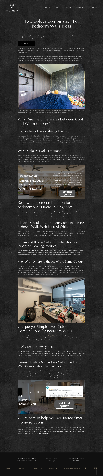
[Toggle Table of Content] (31, 43)
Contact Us (93, 7)
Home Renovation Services (71, 468)
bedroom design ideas (48, 336)
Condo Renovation (35, 468)
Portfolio (58, 7)
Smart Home (80, 7)
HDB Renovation (52, 468)
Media (68, 7)
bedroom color (39, 214)
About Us (47, 7)
